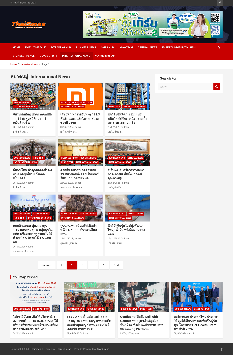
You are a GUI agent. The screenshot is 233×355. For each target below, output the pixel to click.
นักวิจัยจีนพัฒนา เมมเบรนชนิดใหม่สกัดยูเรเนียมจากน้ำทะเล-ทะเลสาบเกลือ (127, 118)
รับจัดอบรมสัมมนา (105, 55)
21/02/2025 (114, 182)
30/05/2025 (66, 127)
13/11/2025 (19, 127)
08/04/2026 (73, 333)
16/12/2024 (66, 238)
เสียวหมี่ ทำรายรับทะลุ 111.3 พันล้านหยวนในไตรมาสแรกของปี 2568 (80, 118)
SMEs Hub (107, 47)
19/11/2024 (114, 238)
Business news (86, 47)
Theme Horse (63, 349)
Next (116, 265)
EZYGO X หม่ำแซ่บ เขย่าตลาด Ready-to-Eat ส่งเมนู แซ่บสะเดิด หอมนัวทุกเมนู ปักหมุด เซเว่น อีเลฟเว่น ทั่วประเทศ (89, 323)
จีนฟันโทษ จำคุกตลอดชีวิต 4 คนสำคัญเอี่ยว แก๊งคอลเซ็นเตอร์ (32, 174)
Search (216, 86)
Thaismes (35, 349)
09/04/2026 (19, 333)
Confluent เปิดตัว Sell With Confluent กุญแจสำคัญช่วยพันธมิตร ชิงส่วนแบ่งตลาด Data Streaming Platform (141, 323)
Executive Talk (35, 47)
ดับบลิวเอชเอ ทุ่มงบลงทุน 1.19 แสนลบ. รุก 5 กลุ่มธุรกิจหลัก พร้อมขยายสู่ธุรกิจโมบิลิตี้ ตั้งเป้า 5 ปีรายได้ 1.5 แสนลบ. (33, 234)
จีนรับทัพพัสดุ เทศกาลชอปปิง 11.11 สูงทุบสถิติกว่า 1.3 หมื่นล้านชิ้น (32, 118)
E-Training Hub (61, 47)
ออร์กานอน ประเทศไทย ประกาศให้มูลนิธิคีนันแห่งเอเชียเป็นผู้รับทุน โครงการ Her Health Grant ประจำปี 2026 (196, 323)
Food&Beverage (95, 309)
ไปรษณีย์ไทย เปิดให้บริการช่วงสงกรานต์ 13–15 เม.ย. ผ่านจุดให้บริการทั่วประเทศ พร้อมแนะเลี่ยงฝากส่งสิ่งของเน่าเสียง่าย (35, 323)
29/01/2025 (19, 246)
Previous (46, 265)
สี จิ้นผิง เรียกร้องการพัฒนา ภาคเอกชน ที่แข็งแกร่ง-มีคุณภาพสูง (126, 174)
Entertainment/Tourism (179, 47)
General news (147, 47)
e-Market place (24, 55)
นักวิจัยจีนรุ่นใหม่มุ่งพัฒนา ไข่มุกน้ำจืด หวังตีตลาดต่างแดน (126, 230)
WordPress (103, 349)
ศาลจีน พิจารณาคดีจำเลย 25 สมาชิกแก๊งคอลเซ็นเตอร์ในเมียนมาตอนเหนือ (79, 174)
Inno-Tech (126, 47)
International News (76, 55)
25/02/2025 (114, 127)
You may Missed (25, 277)
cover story (48, 55)
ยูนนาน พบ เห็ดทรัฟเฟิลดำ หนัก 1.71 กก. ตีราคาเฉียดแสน (78, 230)
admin (31, 127)
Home (16, 47)
